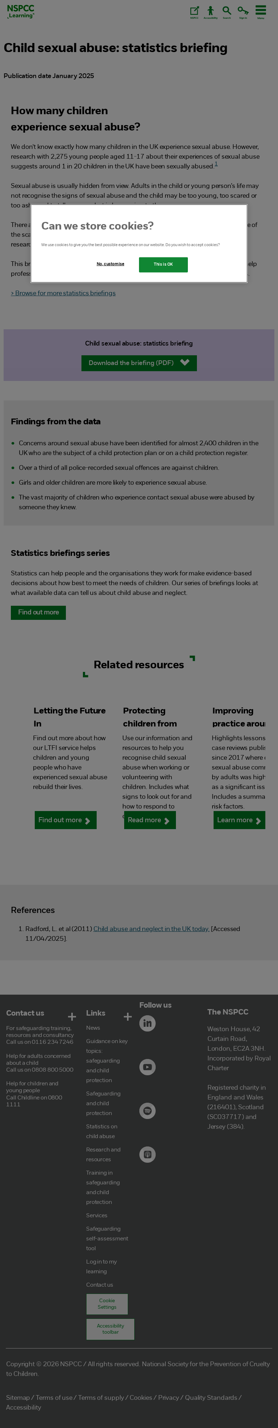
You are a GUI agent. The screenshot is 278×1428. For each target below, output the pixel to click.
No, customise (110, 264)
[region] (139, 243)
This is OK (163, 264)
